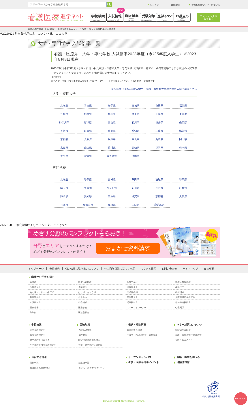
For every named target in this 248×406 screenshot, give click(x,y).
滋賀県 (183, 130)
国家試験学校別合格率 (89, 340)
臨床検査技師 (84, 282)
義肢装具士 (35, 297)
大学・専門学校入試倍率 (90, 345)
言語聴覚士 (132, 297)
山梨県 (183, 122)
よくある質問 (148, 268)
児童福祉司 (132, 302)
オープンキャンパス (139, 357)
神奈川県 (64, 122)
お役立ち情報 (39, 357)
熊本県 (183, 147)
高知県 (135, 147)
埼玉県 (135, 114)
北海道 (64, 105)
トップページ (36, 268)
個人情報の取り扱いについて (82, 268)
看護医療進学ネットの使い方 (205, 5)
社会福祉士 (83, 302)
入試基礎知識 (84, 330)
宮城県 (135, 105)
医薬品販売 (83, 312)
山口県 (88, 147)
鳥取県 (159, 139)
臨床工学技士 (133, 282)
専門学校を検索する (40, 340)
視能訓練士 (180, 292)
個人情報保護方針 (211, 396)
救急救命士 (83, 297)
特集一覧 (34, 362)
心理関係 (179, 307)
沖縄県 (135, 156)
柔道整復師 (132, 292)
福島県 (183, 105)
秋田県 (159, 105)
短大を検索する (37, 335)
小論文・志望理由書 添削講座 (142, 335)
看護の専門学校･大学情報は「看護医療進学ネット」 (54, 29)
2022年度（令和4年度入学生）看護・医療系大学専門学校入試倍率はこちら (154, 88)
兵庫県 (112, 139)
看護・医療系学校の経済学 (188, 335)
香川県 (112, 147)
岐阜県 (88, 130)
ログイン (154, 5)
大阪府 (88, 139)
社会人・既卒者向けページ (91, 367)
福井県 (159, 122)
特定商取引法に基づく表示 (119, 268)
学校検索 (36, 324)
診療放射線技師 (183, 282)
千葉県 (159, 114)
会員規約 (54, 268)
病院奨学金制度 (183, 330)
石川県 (135, 122)
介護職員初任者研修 (185, 297)
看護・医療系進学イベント (143, 362)
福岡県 (159, 147)
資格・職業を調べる (188, 357)
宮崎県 (88, 156)
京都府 (64, 139)
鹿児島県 (112, 156)
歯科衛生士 (132, 287)
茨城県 (64, 114)
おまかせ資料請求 (127, 248)
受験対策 (86, 29)
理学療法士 (35, 287)
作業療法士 (83, 287)
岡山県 (183, 139)
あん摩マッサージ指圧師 (42, 292)
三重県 (159, 130)
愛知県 (135, 130)
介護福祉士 (35, 302)
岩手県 (112, 105)
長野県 (64, 130)
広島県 (64, 147)
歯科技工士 (180, 287)
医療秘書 (34, 307)
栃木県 (88, 114)
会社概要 (209, 268)
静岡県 (112, 130)
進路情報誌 (183, 362)
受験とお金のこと (184, 340)
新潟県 (88, 122)
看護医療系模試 (134, 330)
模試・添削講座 (137, 324)
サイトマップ (190, 268)
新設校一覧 (83, 362)
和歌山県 (88, 204)
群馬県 (112, 114)
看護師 (33, 282)
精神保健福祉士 (183, 302)
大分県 (64, 156)
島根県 (112, 204)
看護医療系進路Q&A (40, 367)
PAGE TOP (240, 398)
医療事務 (82, 307)
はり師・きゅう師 (87, 292)
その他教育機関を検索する (43, 345)
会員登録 (175, 5)
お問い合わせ (169, 268)
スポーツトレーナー (136, 307)
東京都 (183, 114)
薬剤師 (33, 312)
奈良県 (135, 139)
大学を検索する (37, 330)
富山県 (112, 122)
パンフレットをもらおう (209, 17)
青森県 (88, 105)
